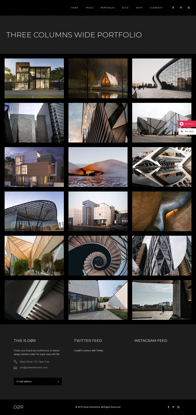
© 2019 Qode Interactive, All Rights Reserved (97, 407)
